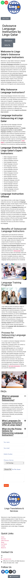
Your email (14, 449)
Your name (14, 444)
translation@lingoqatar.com (10, 555)
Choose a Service (14, 462)
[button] (14, 398)
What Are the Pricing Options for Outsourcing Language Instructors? (12, 432)
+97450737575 (7, 557)
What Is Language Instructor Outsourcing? (10, 398)
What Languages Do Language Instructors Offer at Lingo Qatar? (12, 422)
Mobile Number (14, 455)
